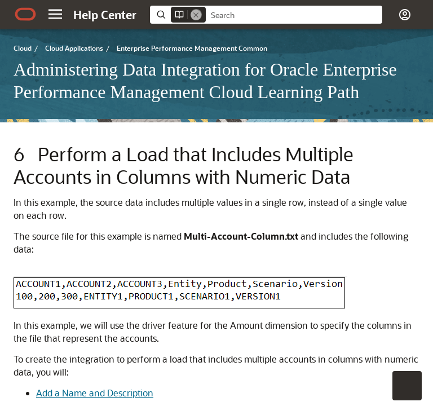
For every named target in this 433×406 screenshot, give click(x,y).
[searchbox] (294, 15)
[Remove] (196, 14)
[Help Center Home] (104, 14)
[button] (55, 14)
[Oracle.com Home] (25, 14)
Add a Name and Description (94, 393)
